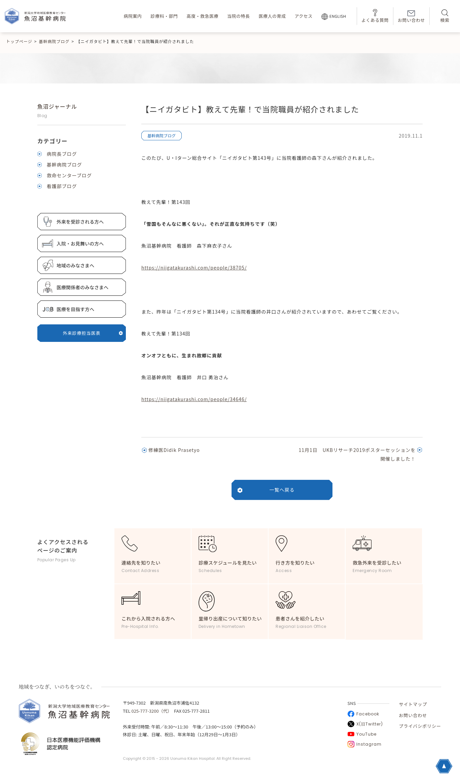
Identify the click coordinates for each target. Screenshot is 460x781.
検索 (444, 16)
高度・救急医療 (202, 16)
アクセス (303, 16)
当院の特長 (238, 16)
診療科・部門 (164, 16)
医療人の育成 (272, 16)
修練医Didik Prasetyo (174, 450)
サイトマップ (413, 704)
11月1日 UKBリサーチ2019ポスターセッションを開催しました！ (357, 454)
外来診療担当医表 (93, 333)
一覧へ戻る (282, 489)
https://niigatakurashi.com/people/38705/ (194, 267)
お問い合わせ (411, 16)
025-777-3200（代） (150, 711)
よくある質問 (375, 16)
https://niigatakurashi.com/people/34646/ (194, 399)
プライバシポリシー (420, 726)
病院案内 (132, 16)
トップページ (19, 41)
